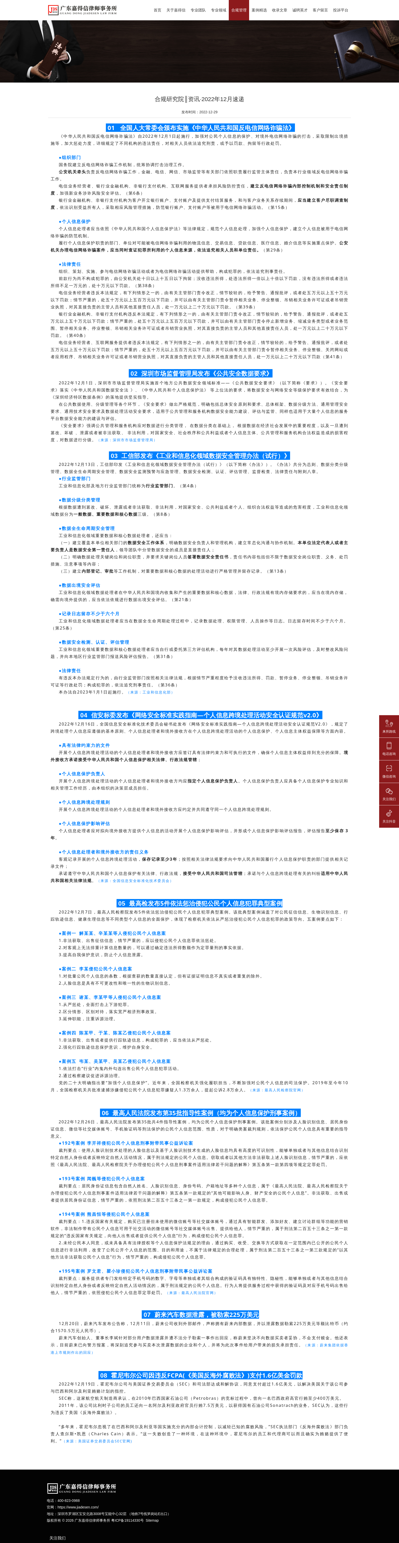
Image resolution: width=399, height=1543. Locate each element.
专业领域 (218, 10)
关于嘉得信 (176, 10)
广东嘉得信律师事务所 (92, 1522)
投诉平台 (340, 10)
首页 (157, 10)
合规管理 (239, 10)
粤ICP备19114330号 (127, 1522)
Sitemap (152, 1522)
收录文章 (279, 10)
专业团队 (198, 10)
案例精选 (259, 10)
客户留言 (320, 10)
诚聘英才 (300, 10)
